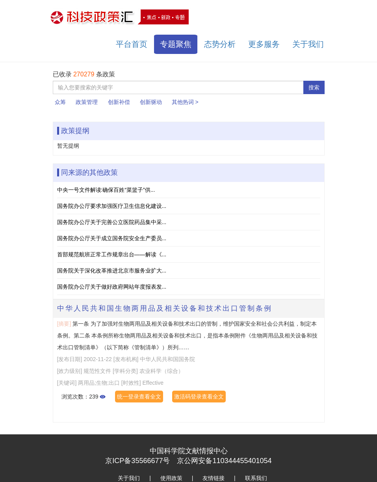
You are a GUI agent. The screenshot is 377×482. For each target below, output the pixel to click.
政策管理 (87, 102)
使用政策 (171, 478)
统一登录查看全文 (139, 396)
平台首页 (131, 44)
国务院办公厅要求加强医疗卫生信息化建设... (112, 206)
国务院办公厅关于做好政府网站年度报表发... (112, 287)
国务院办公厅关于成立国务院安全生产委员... (112, 238)
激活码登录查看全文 (199, 396)
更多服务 (264, 44)
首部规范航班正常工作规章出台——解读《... (112, 254)
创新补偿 (119, 102)
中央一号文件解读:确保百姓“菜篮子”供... (106, 190)
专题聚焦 (175, 44)
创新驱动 (151, 102)
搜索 (313, 87)
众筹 (60, 102)
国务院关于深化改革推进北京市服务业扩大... (112, 270)
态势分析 (220, 44)
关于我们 (308, 44)
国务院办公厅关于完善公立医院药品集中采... (112, 222)
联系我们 (256, 478)
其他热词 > (185, 102)
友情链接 (213, 478)
